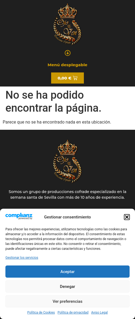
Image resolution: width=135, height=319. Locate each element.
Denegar (67, 286)
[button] (127, 217)
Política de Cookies (41, 312)
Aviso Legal (99, 312)
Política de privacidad (73, 312)
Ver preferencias (67, 301)
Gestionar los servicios (21, 258)
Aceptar (67, 271)
